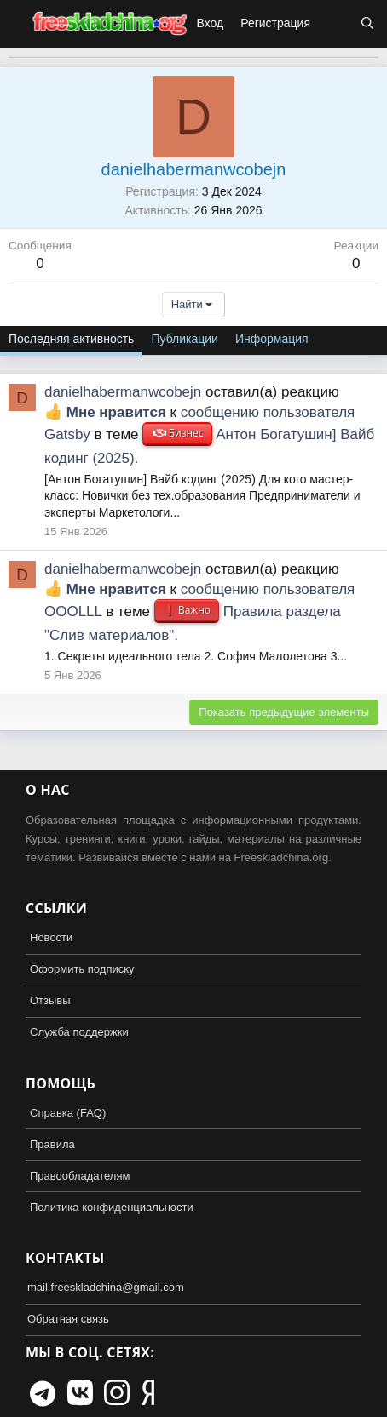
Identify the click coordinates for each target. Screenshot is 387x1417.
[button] (15, 23)
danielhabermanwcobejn (122, 392)
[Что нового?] (335, 24)
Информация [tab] (272, 339)
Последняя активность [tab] (71, 339)
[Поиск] (367, 24)
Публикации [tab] (184, 339)
